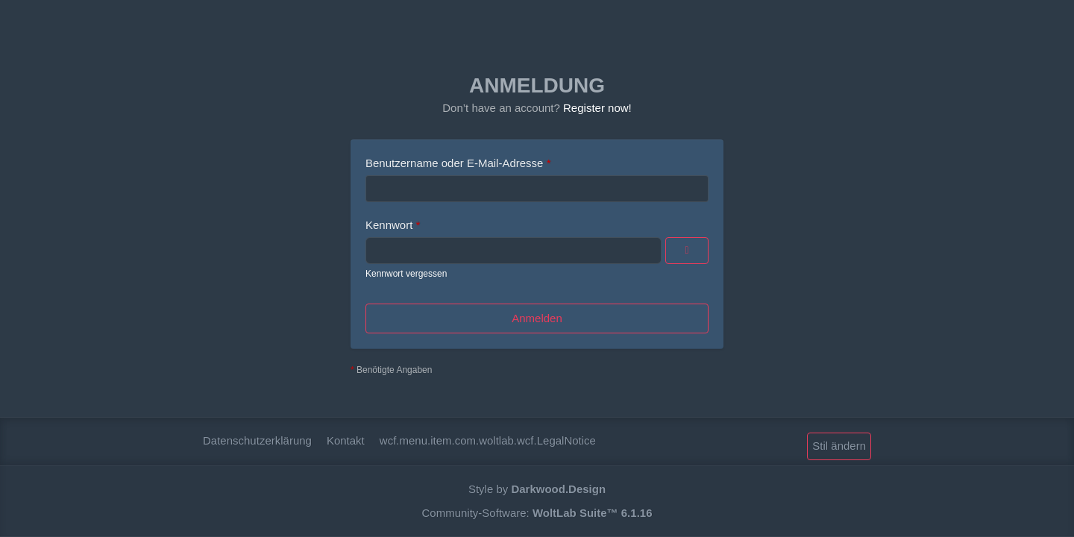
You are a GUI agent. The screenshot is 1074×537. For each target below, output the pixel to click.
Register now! (597, 107)
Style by (537, 489)
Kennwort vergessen (406, 273)
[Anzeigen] (687, 250)
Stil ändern (839, 445)
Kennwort (388, 225)
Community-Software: (537, 512)
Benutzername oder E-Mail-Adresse (454, 163)
